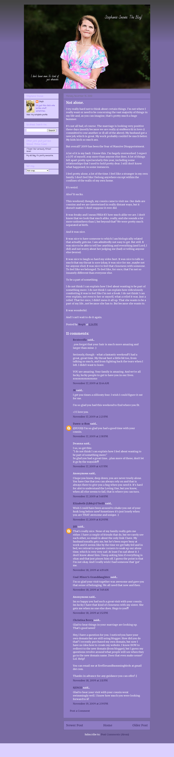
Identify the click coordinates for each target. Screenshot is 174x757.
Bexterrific (80, 339)
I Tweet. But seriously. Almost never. (38, 150)
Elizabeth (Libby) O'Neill (89, 503)
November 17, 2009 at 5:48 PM (90, 496)
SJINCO (77, 687)
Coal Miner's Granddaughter (91, 577)
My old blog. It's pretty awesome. (39, 155)
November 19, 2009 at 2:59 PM (90, 703)
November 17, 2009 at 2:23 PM (90, 416)
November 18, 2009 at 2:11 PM (90, 680)
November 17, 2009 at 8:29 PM (90, 519)
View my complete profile (36, 114)
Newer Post (74, 725)
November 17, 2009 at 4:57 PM (90, 466)
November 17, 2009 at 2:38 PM (90, 436)
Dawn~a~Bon (81, 423)
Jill (75, 526)
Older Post (140, 725)
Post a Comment (80, 710)
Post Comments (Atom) (115, 734)
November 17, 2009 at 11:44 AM (91, 383)
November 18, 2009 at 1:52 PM (90, 612)
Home (107, 725)
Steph (41, 101)
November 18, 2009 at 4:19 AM (90, 570)
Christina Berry (83, 620)
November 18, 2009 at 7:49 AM (91, 589)
